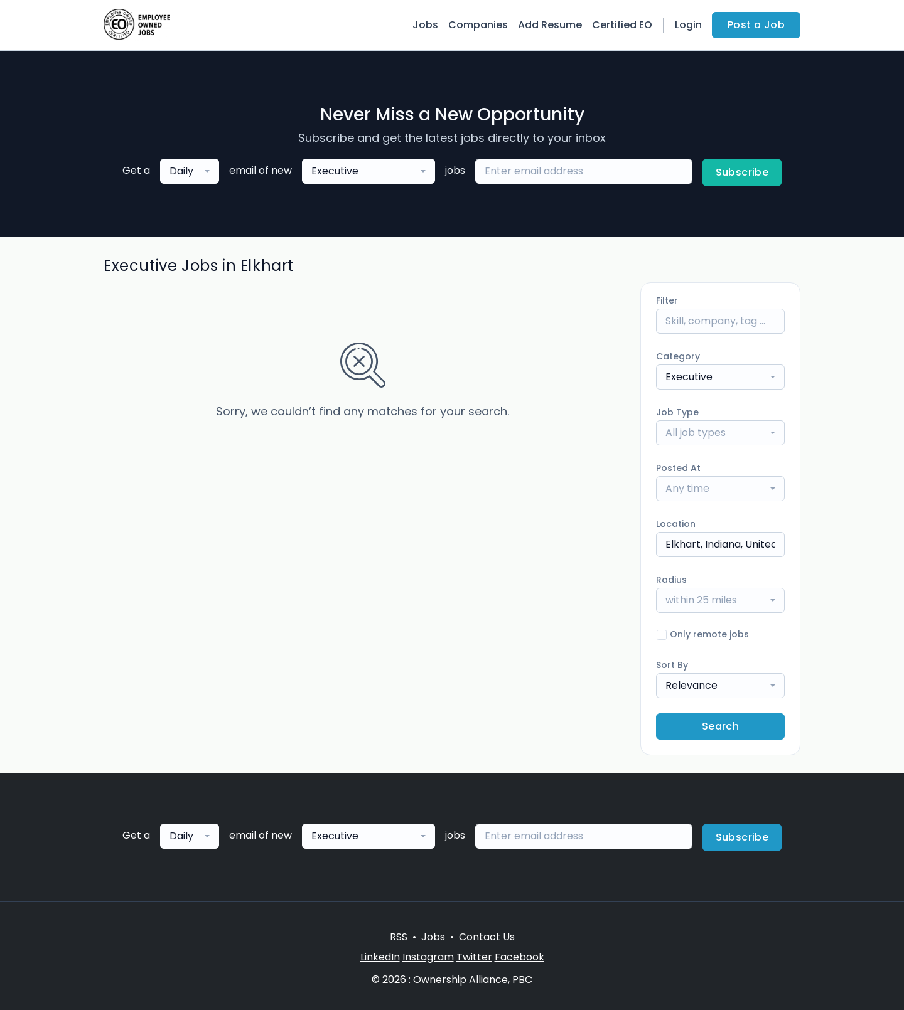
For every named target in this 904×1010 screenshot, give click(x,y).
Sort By (672, 665)
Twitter (474, 957)
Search (720, 726)
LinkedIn (380, 957)
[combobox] (189, 171)
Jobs (425, 25)
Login (688, 25)
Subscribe (742, 172)
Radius (671, 579)
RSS (398, 937)
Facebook (519, 957)
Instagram (428, 957)
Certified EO (622, 25)
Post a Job (756, 25)
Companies (478, 25)
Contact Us (487, 937)
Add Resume (550, 25)
